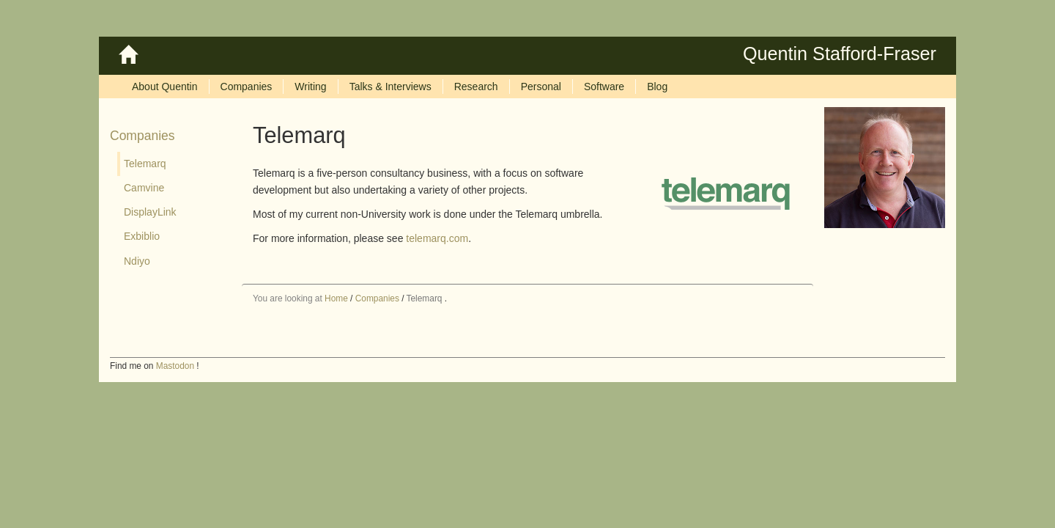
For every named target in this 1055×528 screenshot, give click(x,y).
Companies (142, 135)
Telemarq (425, 298)
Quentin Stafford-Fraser (839, 53)
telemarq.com (437, 238)
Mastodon (175, 366)
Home (336, 298)
